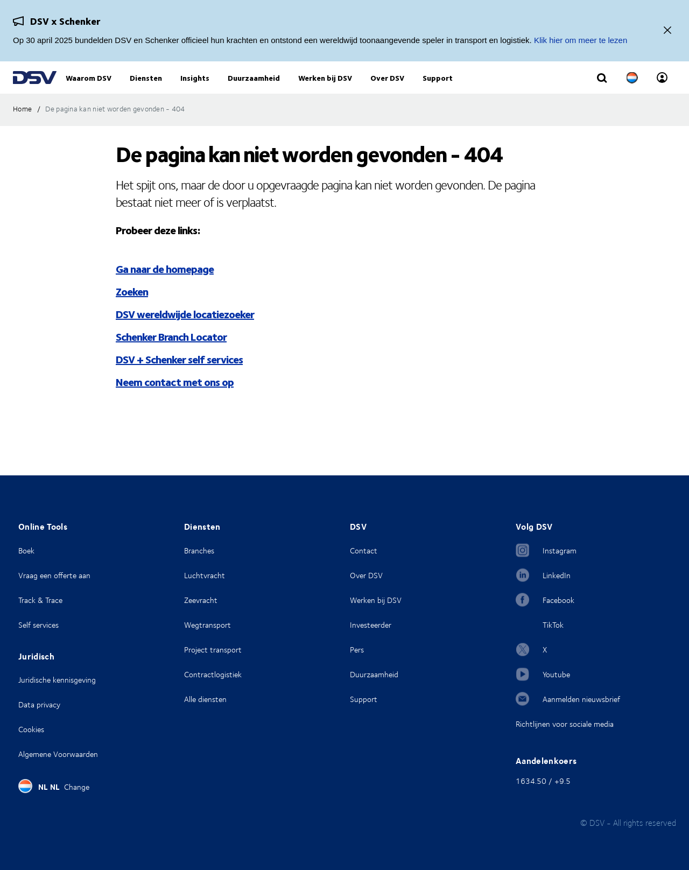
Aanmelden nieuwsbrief (581, 699)
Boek (26, 550)
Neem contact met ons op (175, 403)
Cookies (31, 729)
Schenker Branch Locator (171, 358)
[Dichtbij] (667, 31)
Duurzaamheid (374, 674)
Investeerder (370, 624)
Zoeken (132, 313)
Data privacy (39, 704)
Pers (357, 649)
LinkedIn (557, 575)
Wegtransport (207, 624)
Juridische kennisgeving (57, 679)
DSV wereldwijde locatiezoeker (185, 335)
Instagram (559, 550)
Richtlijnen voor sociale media (565, 723)
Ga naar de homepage (165, 290)
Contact (363, 550)
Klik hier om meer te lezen (580, 40)
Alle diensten (205, 699)
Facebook (558, 600)
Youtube (556, 674)
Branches (199, 550)
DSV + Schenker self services (179, 381)
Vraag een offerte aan (54, 575)
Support (363, 699)
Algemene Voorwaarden (58, 754)
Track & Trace (40, 600)
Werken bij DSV (376, 600)
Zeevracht (200, 600)
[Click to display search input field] (602, 90)
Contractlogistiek (213, 674)
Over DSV (366, 575)
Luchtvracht (204, 575)
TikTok (553, 624)
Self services (38, 624)
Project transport (213, 649)
